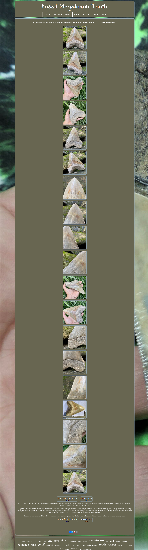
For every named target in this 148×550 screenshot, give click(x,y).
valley (23, 541)
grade (62, 545)
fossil (41, 544)
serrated (110, 541)
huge (33, 544)
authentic (23, 544)
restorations (91, 545)
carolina (73, 545)
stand (45, 541)
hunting (57, 545)
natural (112, 544)
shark (64, 540)
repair (124, 541)
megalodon (96, 540)
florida (126, 545)
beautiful (73, 541)
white (50, 541)
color (40, 541)
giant (56, 540)
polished (85, 541)
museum (118, 541)
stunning (120, 545)
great (35, 541)
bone (130, 545)
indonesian (81, 545)
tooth (102, 544)
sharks (50, 545)
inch (67, 545)
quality (29, 541)
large (79, 541)
